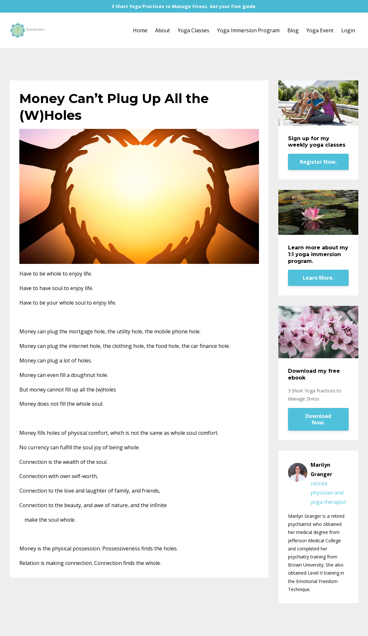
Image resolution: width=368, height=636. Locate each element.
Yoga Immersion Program (248, 30)
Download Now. (318, 419)
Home (140, 30)
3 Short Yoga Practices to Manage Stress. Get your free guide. (184, 6)
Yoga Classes (193, 30)
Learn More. (318, 277)
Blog (293, 30)
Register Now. (318, 161)
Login (348, 30)
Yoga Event (319, 30)
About (162, 30)
